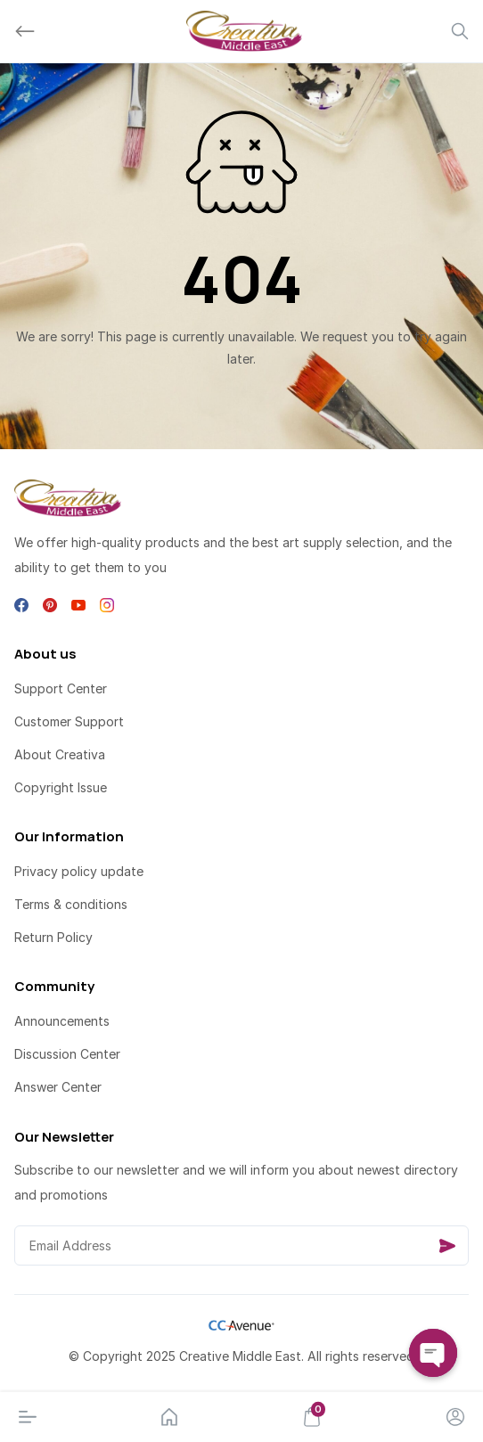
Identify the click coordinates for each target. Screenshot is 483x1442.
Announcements (62, 1020)
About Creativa (59, 754)
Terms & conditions (70, 904)
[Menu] (27, 1417)
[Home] (169, 1417)
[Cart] (312, 1417)
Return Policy (53, 937)
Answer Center (58, 1086)
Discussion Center (67, 1053)
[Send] (447, 1245)
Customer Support (69, 721)
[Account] (455, 1417)
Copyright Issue (60, 787)
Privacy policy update (78, 871)
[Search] (460, 31)
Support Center (60, 688)
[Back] (24, 31)
